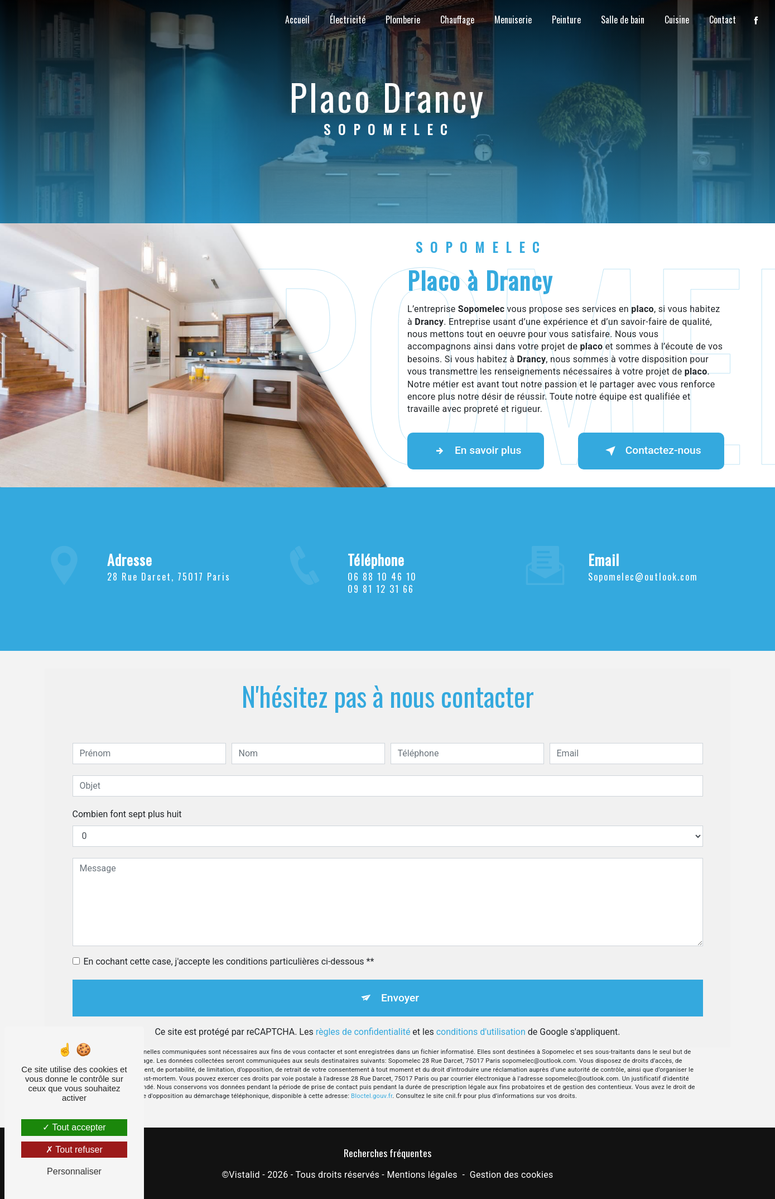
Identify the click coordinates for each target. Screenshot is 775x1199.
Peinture (566, 19)
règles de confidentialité (363, 1019)
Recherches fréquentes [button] (387, 1152)
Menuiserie (513, 19)
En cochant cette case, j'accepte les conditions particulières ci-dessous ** (229, 948)
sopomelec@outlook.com (643, 563)
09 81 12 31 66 (381, 601)
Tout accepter (73, 1127)
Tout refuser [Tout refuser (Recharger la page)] (74, 1149)
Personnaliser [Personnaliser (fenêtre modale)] (74, 1171)
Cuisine (677, 19)
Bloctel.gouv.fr (371, 1083)
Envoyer (400, 984)
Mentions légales (422, 1174)
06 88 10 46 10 (382, 589)
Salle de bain (622, 19)
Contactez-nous (651, 451)
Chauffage (457, 19)
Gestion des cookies (511, 1174)
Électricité (347, 19)
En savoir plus (475, 451)
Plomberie (403, 19)
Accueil (297, 19)
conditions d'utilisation (481, 1019)
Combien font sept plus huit (127, 800)
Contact (722, 19)
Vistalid (244, 1174)
